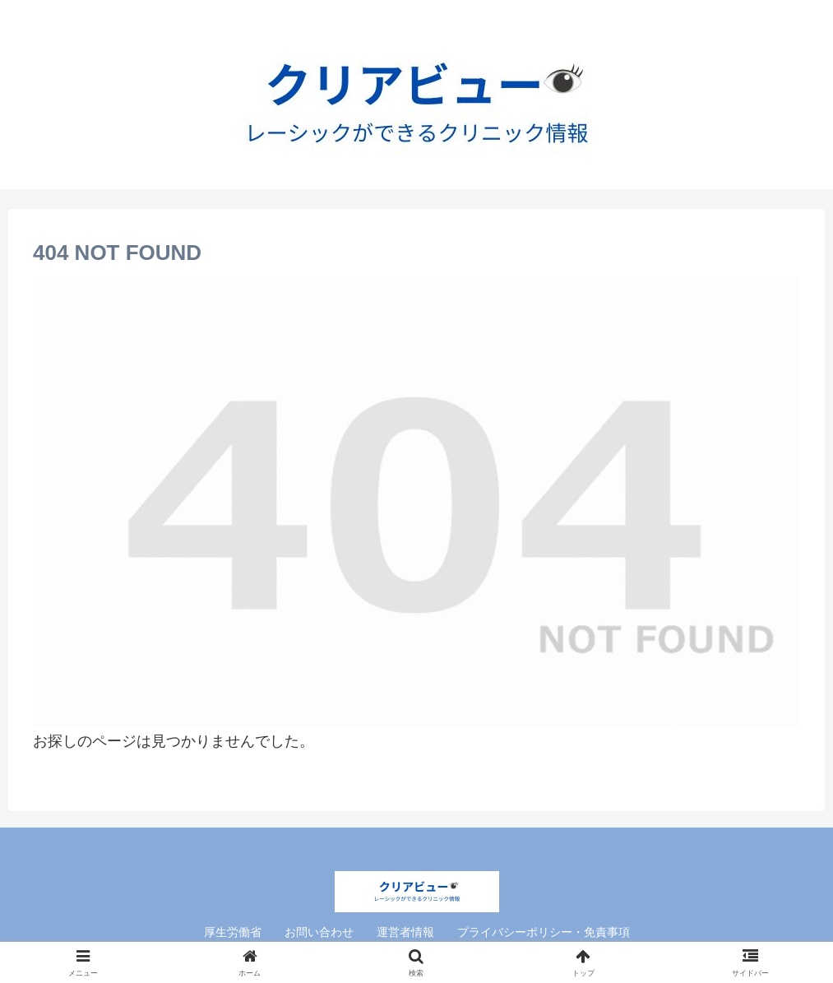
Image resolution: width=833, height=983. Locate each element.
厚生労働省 (232, 932)
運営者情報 (405, 932)
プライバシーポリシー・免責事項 (543, 932)
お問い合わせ (319, 932)
